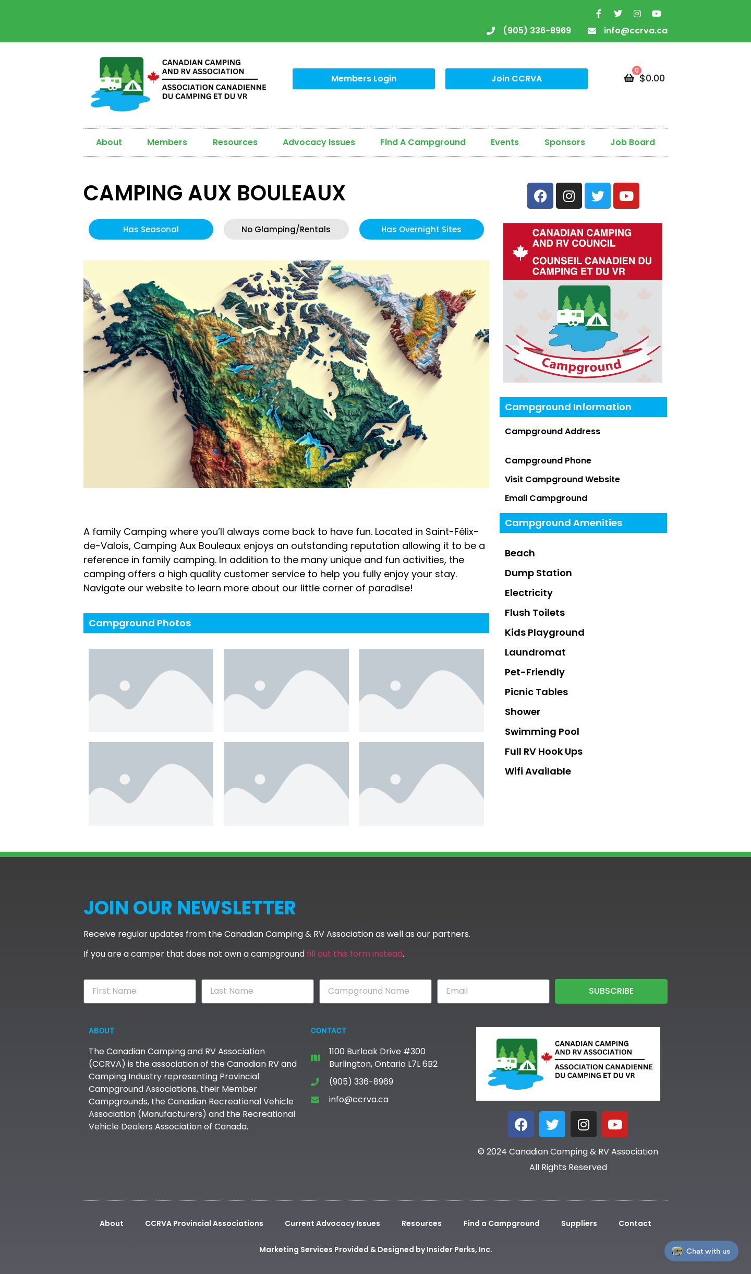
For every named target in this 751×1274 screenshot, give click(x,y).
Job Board (632, 142)
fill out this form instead (355, 954)
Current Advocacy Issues (332, 1223)
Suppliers (579, 1223)
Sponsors (564, 142)
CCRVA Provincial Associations (204, 1223)
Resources (235, 142)
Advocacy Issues (319, 142)
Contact (635, 1223)
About (109, 142)
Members (167, 142)
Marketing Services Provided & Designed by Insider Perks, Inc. (375, 1249)
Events (505, 142)
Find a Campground (502, 1223)
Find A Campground (423, 142)
